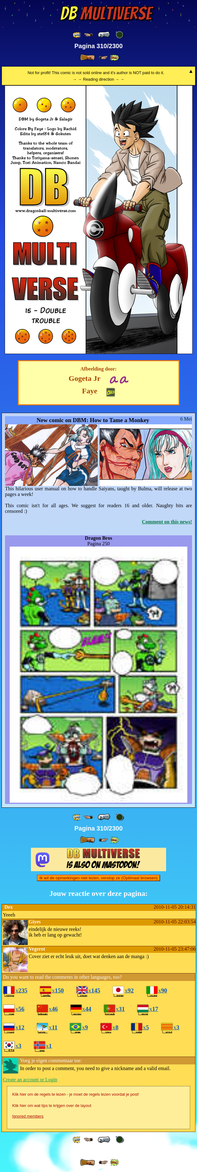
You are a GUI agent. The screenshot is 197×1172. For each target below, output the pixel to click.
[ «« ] (77, 35)
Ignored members (27, 1116)
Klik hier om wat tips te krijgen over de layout (51, 1105)
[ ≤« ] (88, 35)
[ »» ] (114, 58)
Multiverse (106, 13)
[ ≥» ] (103, 58)
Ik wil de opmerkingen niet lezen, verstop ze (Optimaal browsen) (98, 878)
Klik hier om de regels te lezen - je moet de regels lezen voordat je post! (75, 1094)
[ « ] (104, 35)
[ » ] (87, 57)
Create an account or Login (30, 1079)
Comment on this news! (167, 521)
